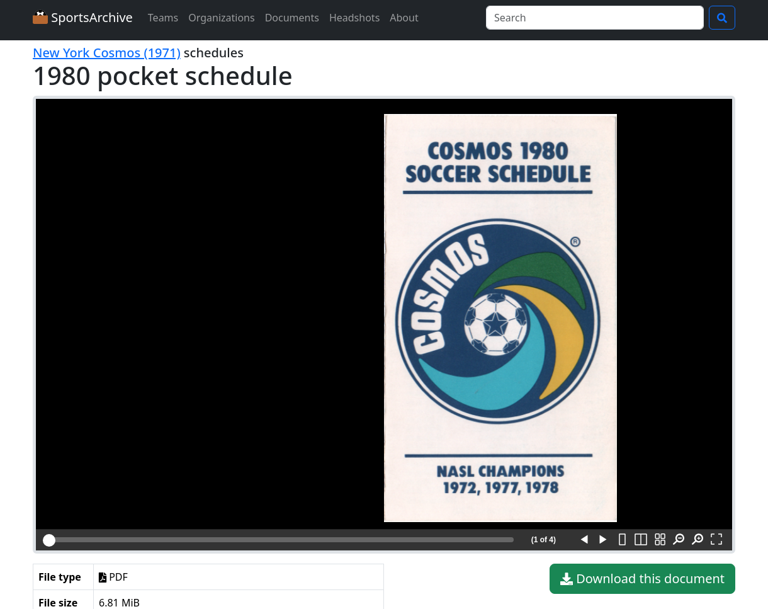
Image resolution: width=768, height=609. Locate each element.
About (404, 18)
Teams (163, 18)
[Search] (595, 18)
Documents (292, 18)
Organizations (221, 18)
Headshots (354, 18)
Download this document (642, 578)
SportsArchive (83, 17)
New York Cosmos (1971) (107, 52)
